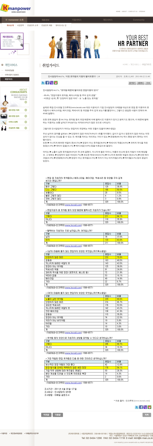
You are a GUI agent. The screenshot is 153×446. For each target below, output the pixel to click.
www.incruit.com (142, 401)
